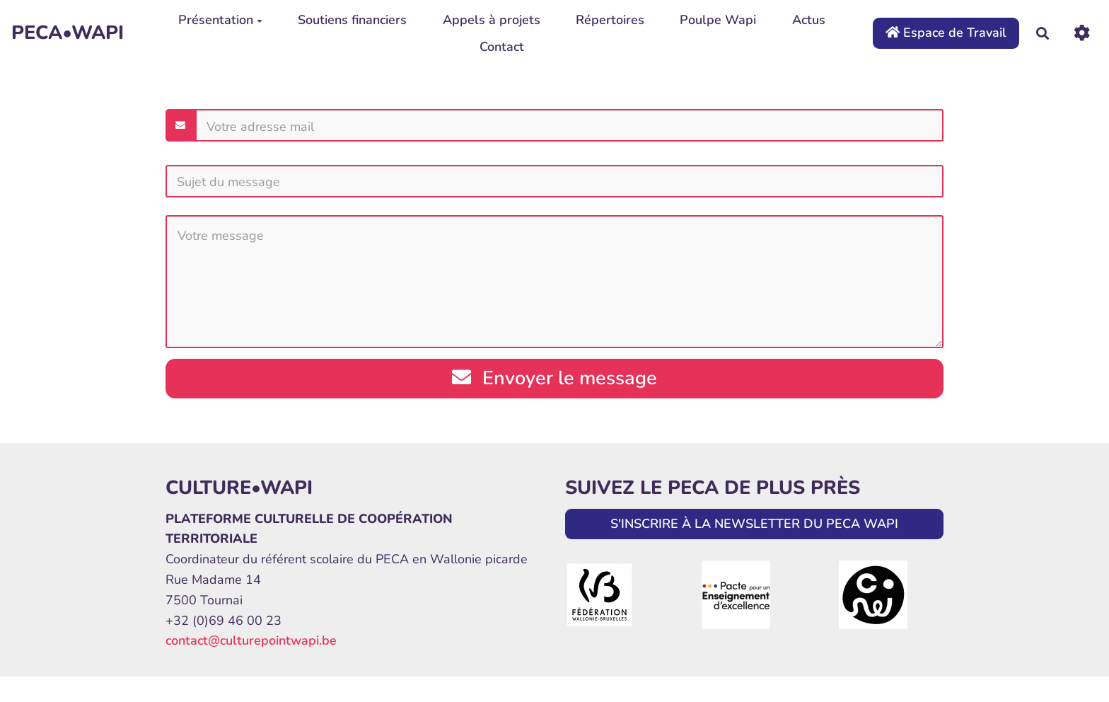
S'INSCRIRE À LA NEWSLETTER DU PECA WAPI (754, 523)
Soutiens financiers (352, 19)
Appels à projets (491, 19)
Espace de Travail (946, 32)
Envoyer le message (554, 378)
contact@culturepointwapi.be (251, 640)
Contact (502, 46)
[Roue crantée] (1082, 32)
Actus (808, 19)
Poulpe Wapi (718, 19)
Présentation (220, 19)
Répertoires (610, 19)
